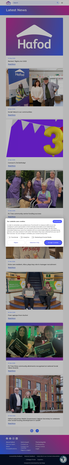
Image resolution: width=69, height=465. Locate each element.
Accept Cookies (53, 242)
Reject (16, 242)
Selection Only (34, 242)
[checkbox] (12, 237)
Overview (57, 221)
